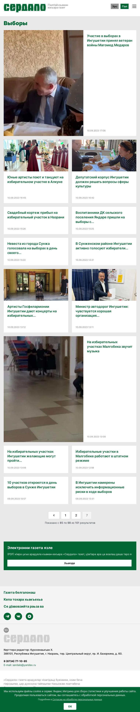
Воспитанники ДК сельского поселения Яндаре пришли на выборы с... (100, 217)
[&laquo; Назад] (54, 515)
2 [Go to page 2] (76, 515)
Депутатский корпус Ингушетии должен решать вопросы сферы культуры (102, 181)
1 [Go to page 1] (65, 515)
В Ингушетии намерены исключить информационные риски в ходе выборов (100, 487)
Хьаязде (69, 563)
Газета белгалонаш (19, 592)
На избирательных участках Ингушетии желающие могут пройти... (31, 456)
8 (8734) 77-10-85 (15, 661)
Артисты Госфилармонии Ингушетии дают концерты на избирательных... (32, 311)
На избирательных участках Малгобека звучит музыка (109, 346)
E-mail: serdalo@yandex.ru (20, 664)
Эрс (114, 6)
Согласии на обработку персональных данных (77, 699)
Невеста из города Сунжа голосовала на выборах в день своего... (32, 248)
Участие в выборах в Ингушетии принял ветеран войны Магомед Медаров (109, 40)
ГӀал (124, 6)
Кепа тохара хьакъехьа (23, 599)
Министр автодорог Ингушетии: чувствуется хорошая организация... (102, 311)
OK (70, 706)
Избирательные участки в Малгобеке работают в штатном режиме (102, 456)
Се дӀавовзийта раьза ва (24, 606)
